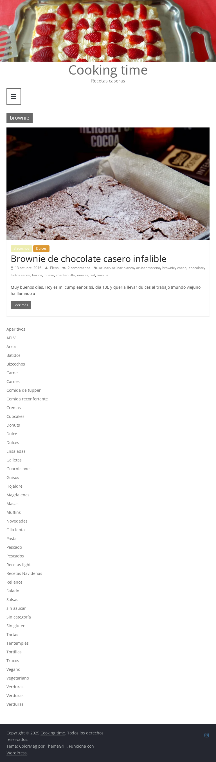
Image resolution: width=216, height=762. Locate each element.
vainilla (102, 275)
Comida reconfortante (27, 399)
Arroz (11, 346)
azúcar (104, 267)
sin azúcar (16, 608)
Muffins (13, 512)
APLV (10, 337)
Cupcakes (15, 416)
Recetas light (18, 564)
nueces (82, 275)
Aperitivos (15, 329)
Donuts (13, 425)
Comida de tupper (23, 390)
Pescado (14, 547)
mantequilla (65, 275)
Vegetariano (17, 678)
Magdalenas (18, 494)
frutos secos (20, 275)
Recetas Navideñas (24, 573)
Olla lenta (15, 529)
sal (93, 275)
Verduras (15, 686)
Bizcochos (21, 248)
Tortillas (14, 652)
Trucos (12, 660)
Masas (12, 503)
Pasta (11, 538)
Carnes (13, 381)
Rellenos (14, 582)
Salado (12, 590)
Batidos (13, 355)
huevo (49, 275)
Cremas (13, 407)
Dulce (11, 433)
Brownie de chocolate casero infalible (88, 258)
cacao (181, 267)
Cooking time (108, 69)
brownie (168, 267)
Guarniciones (19, 468)
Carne (12, 372)
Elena (55, 267)
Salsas (12, 599)
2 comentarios (76, 267)
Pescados (15, 556)
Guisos (12, 477)
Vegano (13, 669)
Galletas (14, 460)
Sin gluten (16, 625)
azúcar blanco (123, 267)
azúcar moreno (148, 267)
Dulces (41, 248)
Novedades (17, 521)
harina (37, 275)
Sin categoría (18, 617)
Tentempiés (17, 643)
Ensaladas (16, 451)
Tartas (12, 634)
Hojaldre (14, 486)
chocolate (196, 267)
